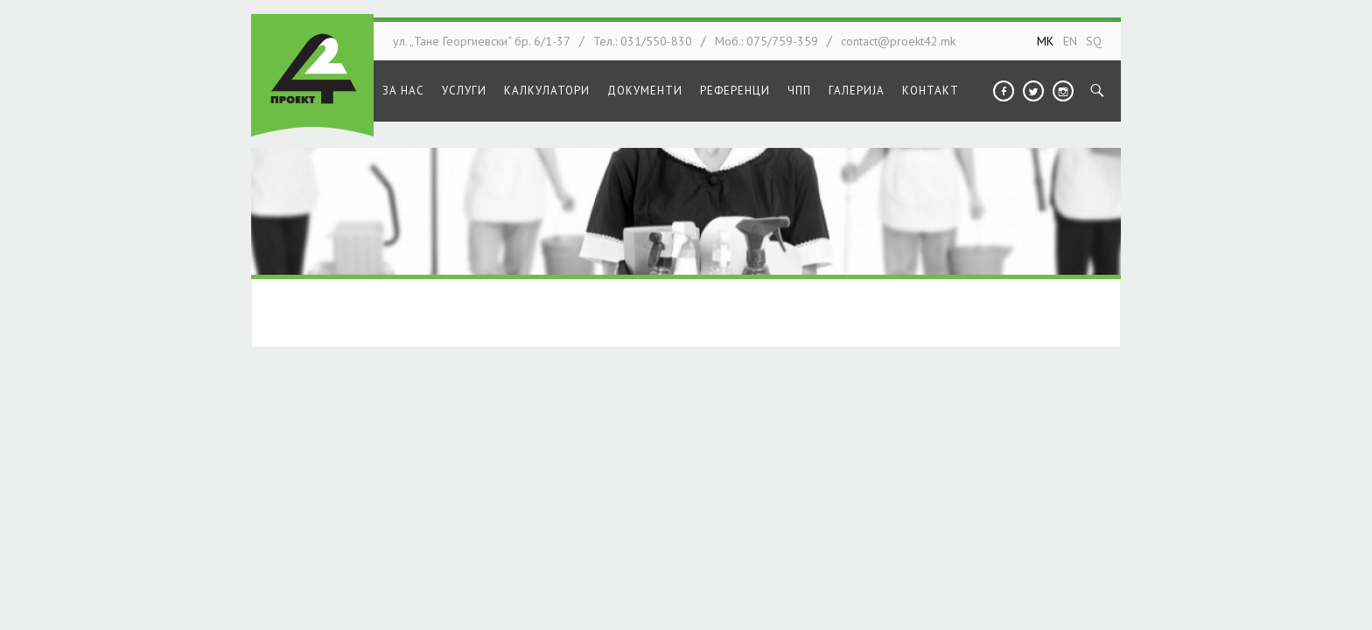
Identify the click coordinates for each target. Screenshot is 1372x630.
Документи (644, 90)
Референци (735, 90)
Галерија (857, 90)
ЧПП (799, 90)
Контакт (930, 90)
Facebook (1003, 91)
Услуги (464, 90)
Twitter (1033, 91)
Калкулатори (547, 90)
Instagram (1063, 91)
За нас (403, 90)
